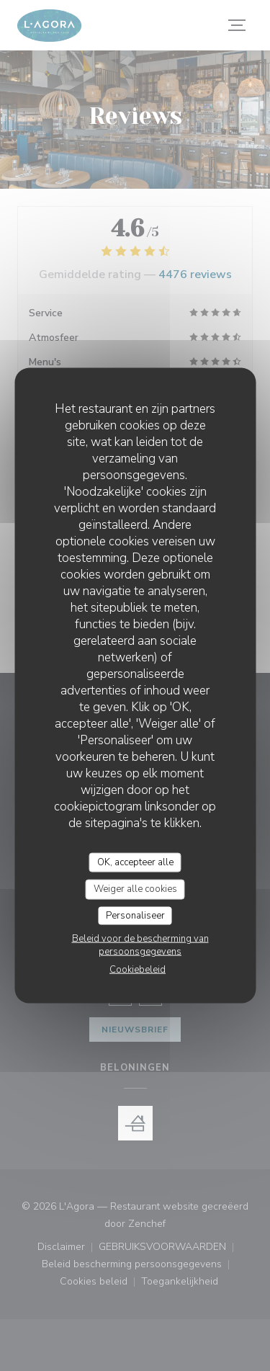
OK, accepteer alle (135, 861)
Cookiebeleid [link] (137, 969)
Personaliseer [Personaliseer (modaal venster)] (135, 914)
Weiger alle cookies (135, 889)
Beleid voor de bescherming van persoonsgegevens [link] (140, 945)
